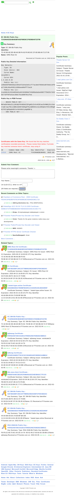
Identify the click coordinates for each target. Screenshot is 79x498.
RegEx (3, 485)
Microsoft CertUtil (19, 471)
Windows (39, 475)
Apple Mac (12, 466)
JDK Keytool (6, 471)
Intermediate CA (38, 469)
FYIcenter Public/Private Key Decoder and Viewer (21, 217)
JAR (29, 483)
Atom (37, 479)
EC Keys (11, 33)
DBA (17, 483)
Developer (11, 483)
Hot (8, 479)
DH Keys (20, 466)
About (12, 479)
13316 (4, 153)
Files (38, 483)
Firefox (43, 466)
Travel (32, 485)
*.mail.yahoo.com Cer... (65, 79)
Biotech (20, 485)
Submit (22, 190)
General (50, 466)
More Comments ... (8, 240)
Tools (19, 475)
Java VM (48, 469)
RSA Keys (12, 475)
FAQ (37, 485)
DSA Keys (29, 466)
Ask (41, 479)
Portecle (18, 473)
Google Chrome (7, 469)
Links (9, 485)
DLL (33, 483)
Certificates (45, 483)
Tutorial (25, 475)
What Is (32, 475)
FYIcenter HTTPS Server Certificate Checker (19, 233)
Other (11, 473)
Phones (27, 485)
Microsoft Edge (32, 471)
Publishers (26, 473)
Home (3, 33)
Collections (20, 479)
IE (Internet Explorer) (22, 469)
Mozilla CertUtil (45, 471)
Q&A (14, 485)
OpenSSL (4, 473)
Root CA (4, 475)
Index (28, 479)
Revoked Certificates (39, 473)
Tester (3, 483)
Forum (42, 485)
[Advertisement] (28, 18)
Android (4, 466)
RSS (32, 479)
